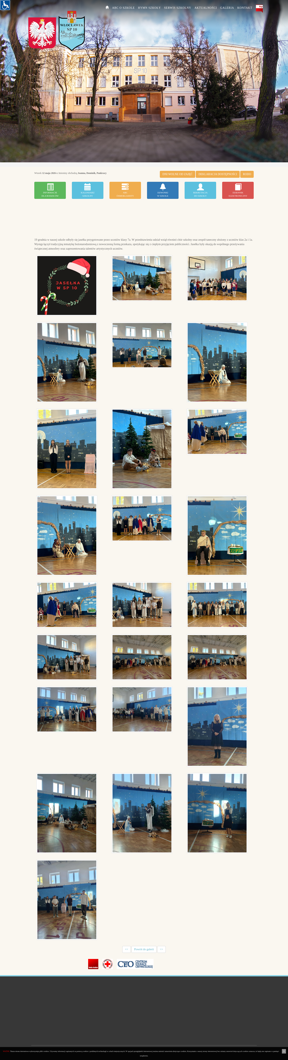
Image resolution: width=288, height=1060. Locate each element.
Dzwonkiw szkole (162, 190)
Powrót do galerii (144, 949)
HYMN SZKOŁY (149, 7)
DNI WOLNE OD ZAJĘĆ (177, 174)
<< (126, 949)
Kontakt (244, 7)
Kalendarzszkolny (87, 190)
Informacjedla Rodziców (49, 190)
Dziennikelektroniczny (238, 190)
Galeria (227, 7)
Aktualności (205, 7)
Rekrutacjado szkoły (200, 190)
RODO (247, 174)
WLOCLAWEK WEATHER (144, 218)
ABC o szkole (123, 7)
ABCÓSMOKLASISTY (125, 190)
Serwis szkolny (177, 7)
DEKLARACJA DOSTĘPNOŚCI (217, 174)
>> (161, 949)
